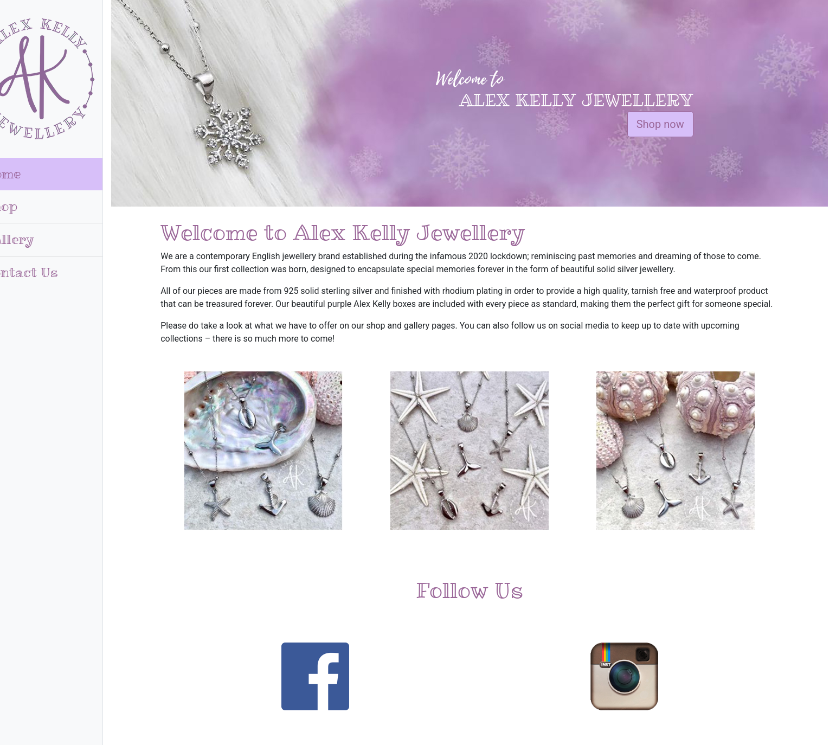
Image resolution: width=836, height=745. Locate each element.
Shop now (674, 124)
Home (29, 174)
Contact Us (48, 272)
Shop (28, 206)
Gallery (36, 239)
